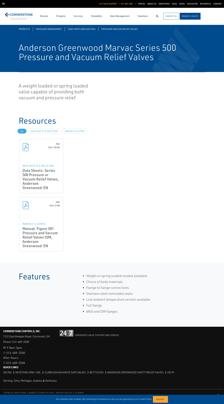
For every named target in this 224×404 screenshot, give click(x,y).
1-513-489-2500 (14, 352)
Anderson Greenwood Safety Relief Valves (135, 372)
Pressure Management (49, 29)
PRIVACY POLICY (64, 393)
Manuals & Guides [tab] (75, 131)
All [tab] (22, 131)
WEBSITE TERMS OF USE (41, 393)
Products (24, 29)
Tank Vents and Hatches (81, 29)
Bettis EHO (96, 372)
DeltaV (7, 372)
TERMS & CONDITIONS (15, 393)
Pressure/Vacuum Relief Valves (119, 29)
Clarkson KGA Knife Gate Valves (65, 372)
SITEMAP (79, 393)
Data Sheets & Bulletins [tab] (44, 131)
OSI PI (170, 372)
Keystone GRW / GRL (28, 372)
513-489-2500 (20, 341)
